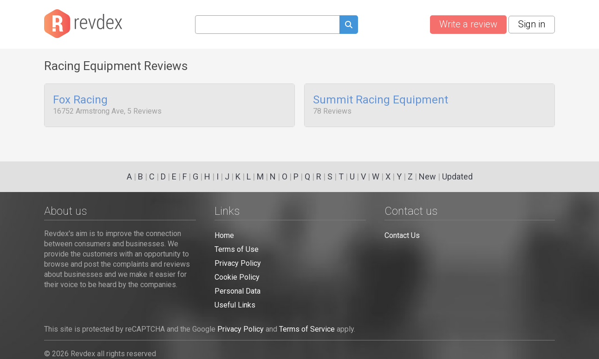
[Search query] (267, 24)
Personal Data (237, 291)
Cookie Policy (237, 277)
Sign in (531, 24)
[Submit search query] (348, 25)
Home (224, 235)
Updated (457, 176)
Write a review (468, 24)
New (427, 176)
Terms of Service (307, 329)
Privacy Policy (238, 263)
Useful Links (235, 305)
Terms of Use (237, 249)
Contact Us (402, 235)
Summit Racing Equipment (380, 100)
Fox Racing (80, 100)
